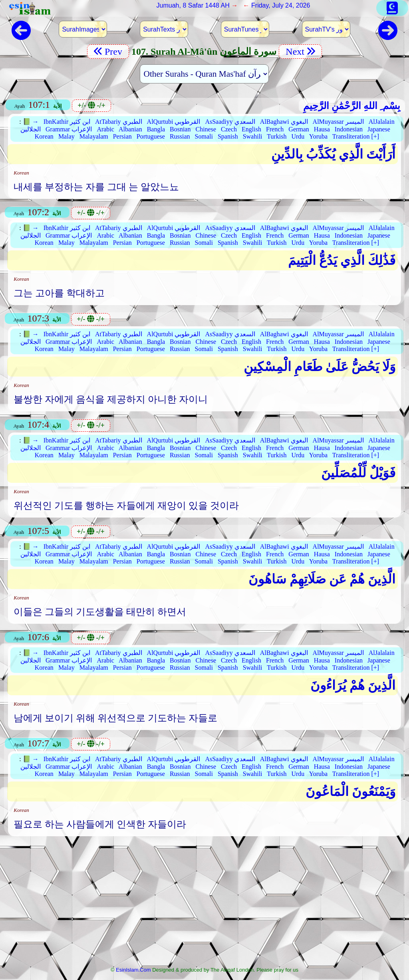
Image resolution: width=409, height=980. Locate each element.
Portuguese (151, 136)
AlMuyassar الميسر (338, 121)
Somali (204, 136)
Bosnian (180, 129)
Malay (66, 136)
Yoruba (318, 136)
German (298, 129)
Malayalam (93, 136)
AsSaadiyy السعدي (230, 121)
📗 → (31, 121)
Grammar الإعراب (69, 129)
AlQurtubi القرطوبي (174, 121)
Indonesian (349, 129)
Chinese (205, 129)
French (275, 129)
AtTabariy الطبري (118, 121)
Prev (108, 51)
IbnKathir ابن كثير (67, 121)
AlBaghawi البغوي (284, 121)
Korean (44, 136)
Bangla (156, 129)
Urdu (297, 136)
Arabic (105, 129)
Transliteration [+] (355, 136)
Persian (122, 136)
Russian (180, 136)
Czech (229, 129)
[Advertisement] (204, 904)
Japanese (378, 129)
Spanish (228, 136)
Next (300, 51)
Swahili (252, 136)
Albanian (130, 129)
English (251, 129)
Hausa (322, 129)
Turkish (276, 136)
